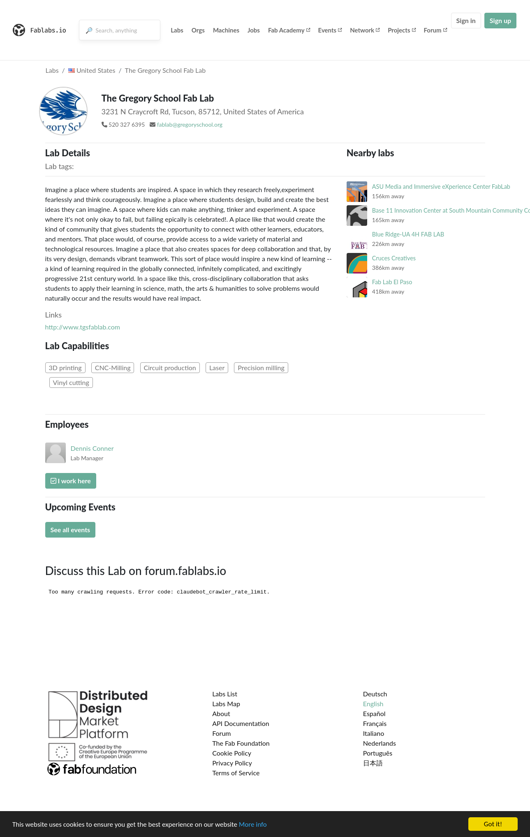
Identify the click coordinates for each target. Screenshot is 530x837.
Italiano (373, 733)
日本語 (373, 763)
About (221, 713)
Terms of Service (235, 773)
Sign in (466, 20)
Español (374, 713)
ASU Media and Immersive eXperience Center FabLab (441, 186)
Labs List (224, 694)
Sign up (500, 20)
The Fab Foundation (241, 743)
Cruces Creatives (394, 258)
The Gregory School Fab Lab (165, 70)
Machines (226, 30)
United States (92, 70)
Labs (177, 30)
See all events (70, 529)
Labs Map (226, 703)
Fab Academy (289, 30)
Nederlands (379, 743)
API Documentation (240, 723)
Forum (435, 30)
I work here (71, 481)
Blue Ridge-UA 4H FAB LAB (408, 234)
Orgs (198, 30)
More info (253, 824)
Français (375, 723)
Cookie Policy (231, 753)
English (373, 703)
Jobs (254, 30)
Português (377, 753)
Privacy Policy (232, 763)
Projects (401, 30)
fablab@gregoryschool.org (189, 124)
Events (330, 30)
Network (365, 30)
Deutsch (375, 694)
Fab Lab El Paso (392, 281)
